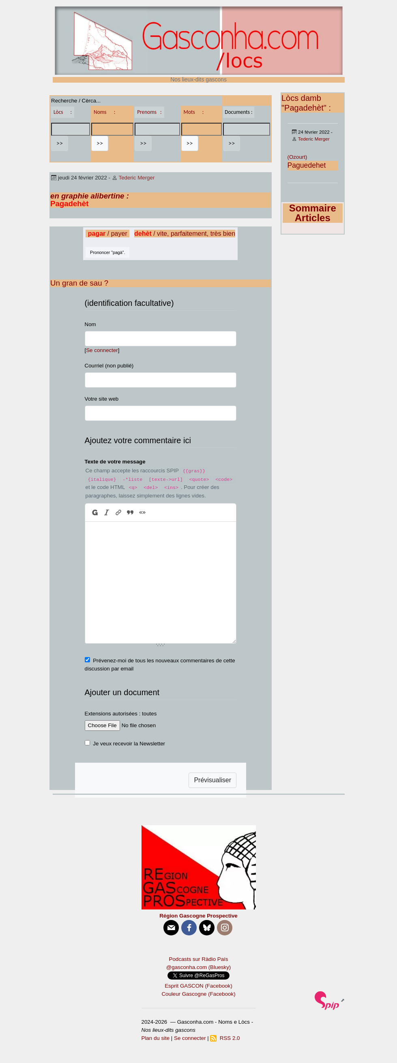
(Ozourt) (297, 157)
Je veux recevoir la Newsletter (129, 744)
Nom (90, 324)
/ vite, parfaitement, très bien (184, 233)
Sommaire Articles (312, 213)
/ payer (107, 233)
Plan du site (156, 1038)
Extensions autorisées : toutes (121, 714)
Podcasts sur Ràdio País (198, 959)
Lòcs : (63, 112)
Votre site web (102, 399)
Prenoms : (149, 112)
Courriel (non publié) (109, 366)
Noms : (104, 112)
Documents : (238, 112)
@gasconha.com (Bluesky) (198, 967)
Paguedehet (307, 165)
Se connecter (102, 350)
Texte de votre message (115, 462)
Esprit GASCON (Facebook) (198, 986)
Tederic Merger (136, 178)
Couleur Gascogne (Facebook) (198, 994)
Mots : (194, 112)
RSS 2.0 (225, 1038)
